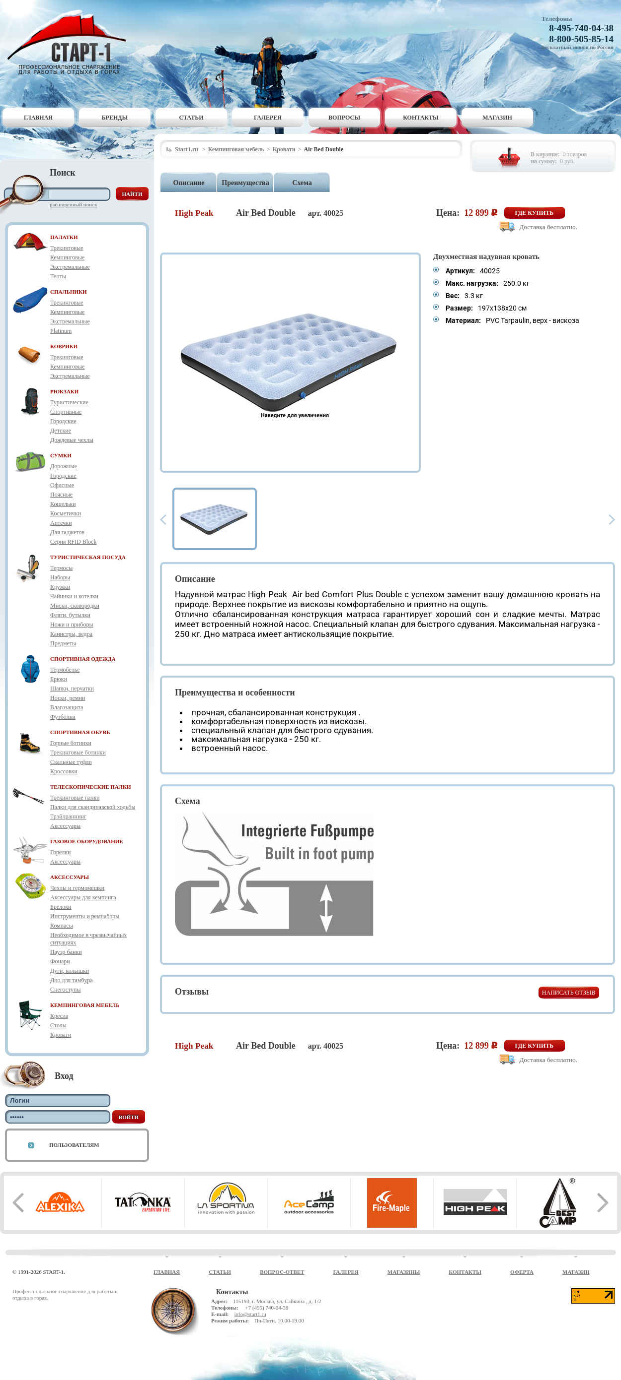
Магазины (404, 1272)
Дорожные (63, 466)
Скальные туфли (71, 761)
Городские (63, 421)
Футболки (63, 716)
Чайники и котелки (74, 596)
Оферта (522, 1272)
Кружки (60, 586)
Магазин (497, 117)
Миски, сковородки (74, 605)
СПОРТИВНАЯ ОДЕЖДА (83, 659)
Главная (38, 117)
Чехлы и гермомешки (77, 887)
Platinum (61, 330)
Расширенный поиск (73, 204)
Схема (301, 183)
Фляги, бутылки (70, 615)
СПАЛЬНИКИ (68, 292)
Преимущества (245, 183)
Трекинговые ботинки (78, 752)
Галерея (268, 117)
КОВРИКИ (64, 346)
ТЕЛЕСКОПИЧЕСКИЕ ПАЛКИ (90, 787)
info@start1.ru (250, 1314)
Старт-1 (70, 42)
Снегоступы (65, 989)
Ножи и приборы (71, 624)
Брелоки (60, 906)
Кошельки (63, 504)
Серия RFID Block (73, 541)
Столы (58, 1025)
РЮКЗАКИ (64, 391)
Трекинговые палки (75, 797)
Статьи (191, 117)
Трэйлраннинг (68, 816)
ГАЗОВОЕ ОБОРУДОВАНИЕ (86, 841)
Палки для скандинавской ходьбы (92, 807)
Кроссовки (64, 771)
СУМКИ (61, 455)
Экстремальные (70, 266)
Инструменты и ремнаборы (84, 916)
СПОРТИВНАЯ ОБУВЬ (80, 732)
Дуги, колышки (69, 970)
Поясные (61, 494)
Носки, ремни (67, 697)
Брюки (58, 679)
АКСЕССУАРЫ (69, 877)
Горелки (60, 852)
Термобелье (65, 669)
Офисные (62, 485)
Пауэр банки (66, 951)
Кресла (59, 1015)
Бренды (115, 117)
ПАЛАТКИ (64, 237)
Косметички (65, 513)
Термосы (61, 568)
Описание (189, 183)
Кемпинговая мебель (236, 149)
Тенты (58, 276)
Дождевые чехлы (71, 440)
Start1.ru (186, 149)
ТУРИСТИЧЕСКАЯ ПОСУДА (88, 557)
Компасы (61, 925)
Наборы (60, 577)
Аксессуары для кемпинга (83, 897)
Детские (60, 430)
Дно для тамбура (71, 980)
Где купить (534, 212)
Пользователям (74, 1145)
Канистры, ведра (71, 633)
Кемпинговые (67, 257)
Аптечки (61, 522)
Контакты (421, 117)
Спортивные (65, 411)
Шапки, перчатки (72, 688)
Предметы (63, 643)
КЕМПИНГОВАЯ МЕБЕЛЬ (85, 1005)
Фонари (60, 961)
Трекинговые (66, 248)
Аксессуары (65, 825)
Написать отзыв (568, 992)
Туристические (69, 402)
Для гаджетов (67, 532)
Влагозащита (66, 707)
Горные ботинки (70, 743)
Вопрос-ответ (282, 1272)
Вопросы (344, 117)
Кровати (60, 1034)
